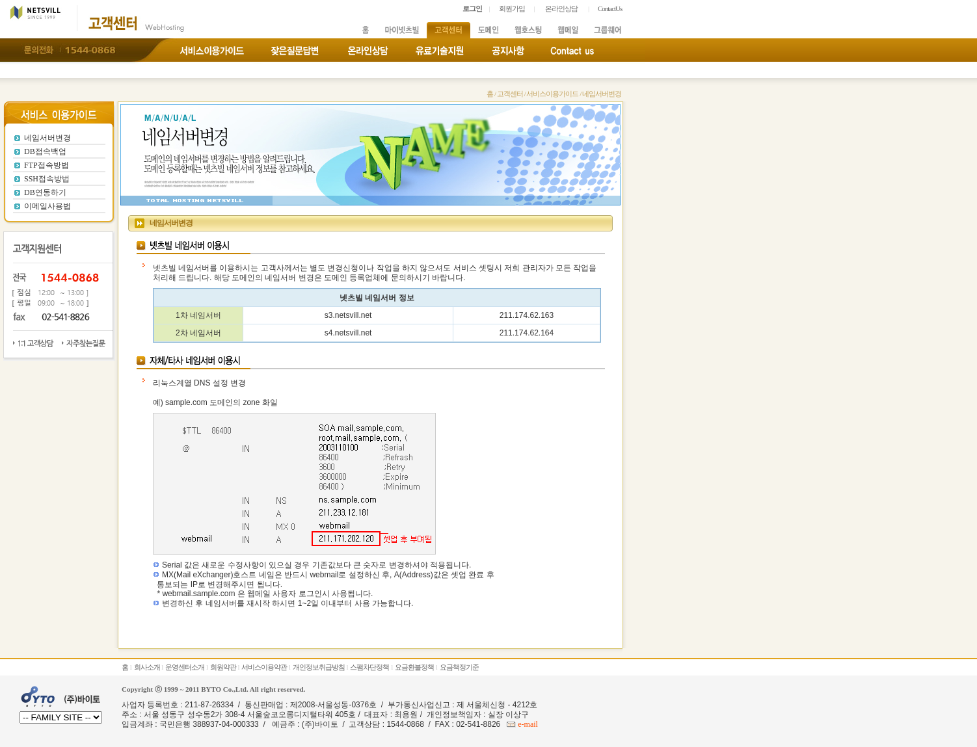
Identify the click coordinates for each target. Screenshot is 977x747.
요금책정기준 (459, 667)
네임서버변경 (47, 137)
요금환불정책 (414, 667)
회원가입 (512, 8)
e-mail (527, 724)
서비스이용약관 (264, 667)
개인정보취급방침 (319, 667)
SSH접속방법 (47, 178)
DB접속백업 (45, 151)
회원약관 (223, 667)
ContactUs (610, 8)
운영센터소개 (184, 667)
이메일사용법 (47, 206)
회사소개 (147, 667)
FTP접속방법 (46, 165)
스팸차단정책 (369, 667)
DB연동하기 (45, 192)
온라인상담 (561, 8)
